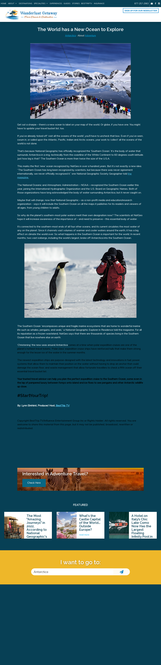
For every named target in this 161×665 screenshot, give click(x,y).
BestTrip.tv (86, 3)
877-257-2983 (141, 3)
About (11, 3)
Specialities (39, 3)
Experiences (56, 3)
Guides (67, 3)
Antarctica (70, 35)
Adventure (90, 35)
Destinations (25, 3)
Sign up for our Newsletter (141, 10)
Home (3, 3)
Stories (76, 3)
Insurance (99, 3)
